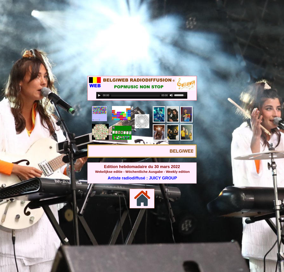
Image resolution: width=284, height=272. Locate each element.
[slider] (135, 95)
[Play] (99, 95)
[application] (141, 95)
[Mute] (171, 95)
